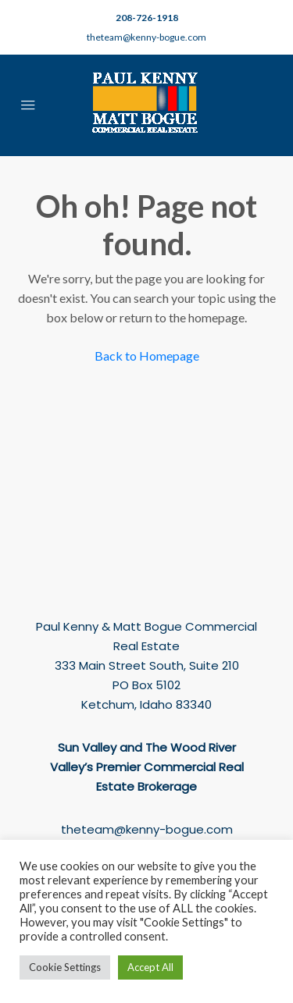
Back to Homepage (147, 355)
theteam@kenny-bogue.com (146, 37)
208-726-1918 (147, 17)
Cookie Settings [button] (65, 967)
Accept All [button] (150, 967)
